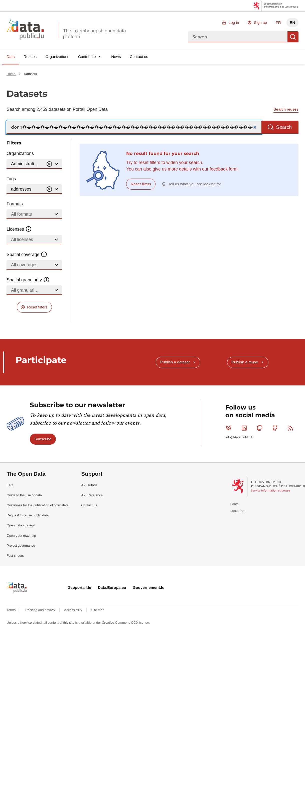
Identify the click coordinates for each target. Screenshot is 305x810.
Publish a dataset (175, 362)
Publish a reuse (244, 362)
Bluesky (229, 428)
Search (292, 36)
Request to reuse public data (28, 515)
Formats (15, 203)
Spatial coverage (27, 254)
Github (276, 428)
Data (11, 56)
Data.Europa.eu (112, 587)
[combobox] (237, 36)
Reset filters (37, 307)
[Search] (134, 127)
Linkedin (245, 428)
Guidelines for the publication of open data (37, 505)
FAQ (10, 485)
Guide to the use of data (24, 495)
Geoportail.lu (79, 587)
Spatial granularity (28, 279)
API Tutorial (89, 485)
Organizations (57, 56)
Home (11, 74)
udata (234, 504)
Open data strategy (21, 525)
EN (292, 22)
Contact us (139, 56)
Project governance (21, 545)
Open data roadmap (21, 535)
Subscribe (42, 439)
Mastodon (260, 428)
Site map (97, 610)
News (116, 56)
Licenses (19, 229)
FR (278, 22)
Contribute (87, 56)
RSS (291, 428)
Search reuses (285, 109)
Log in (234, 22)
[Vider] (49, 164)
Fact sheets (15, 555)
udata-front (238, 511)
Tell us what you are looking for (194, 184)
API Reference (92, 495)
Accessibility (73, 610)
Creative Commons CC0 (120, 622)
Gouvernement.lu (149, 587)
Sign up (260, 22)
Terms (12, 610)
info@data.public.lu (239, 437)
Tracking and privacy (40, 610)
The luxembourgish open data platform (94, 33)
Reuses (30, 56)
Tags (11, 178)
